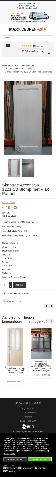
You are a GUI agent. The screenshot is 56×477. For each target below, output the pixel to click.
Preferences (27, 468)
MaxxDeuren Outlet (10, 65)
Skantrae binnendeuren (15, 69)
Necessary (11, 468)
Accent (31, 69)
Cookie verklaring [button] (41, 451)
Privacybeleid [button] (9, 453)
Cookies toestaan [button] (39, 459)
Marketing (11, 471)
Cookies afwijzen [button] (15, 459)
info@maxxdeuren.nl (28, 8)
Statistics (41, 468)
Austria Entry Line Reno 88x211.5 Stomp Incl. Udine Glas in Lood (15, 370)
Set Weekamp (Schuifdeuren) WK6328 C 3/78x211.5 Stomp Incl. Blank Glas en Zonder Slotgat (41, 366)
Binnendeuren (27, 65)
